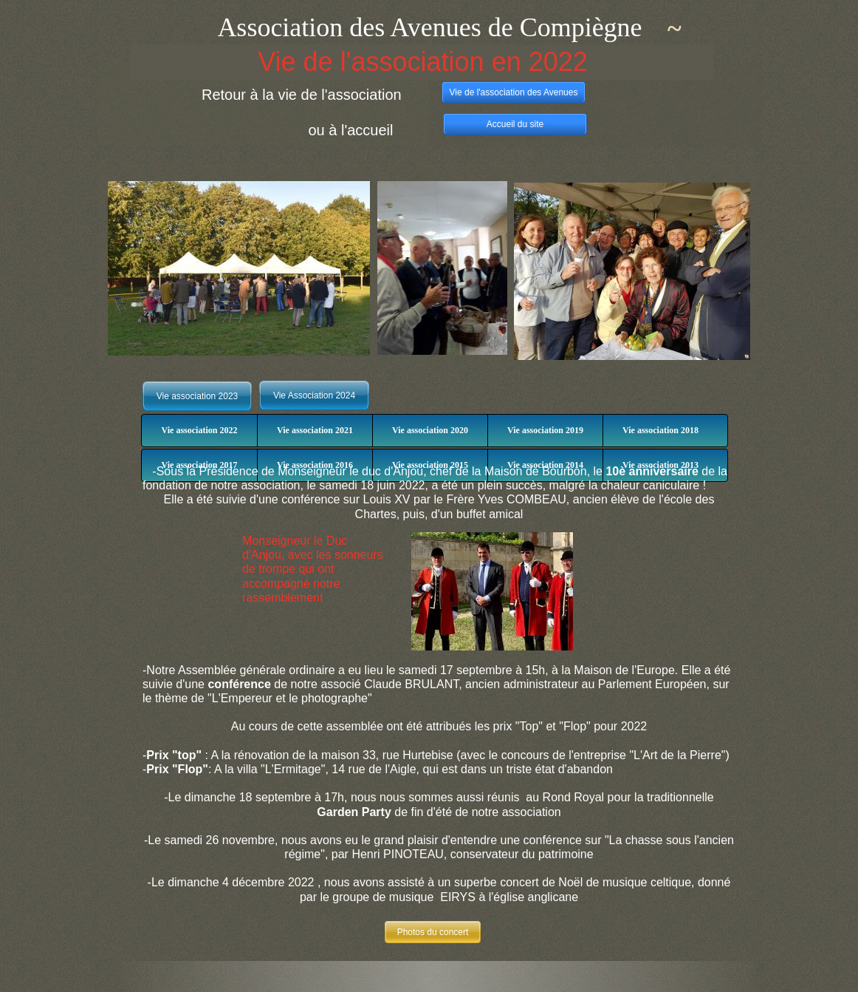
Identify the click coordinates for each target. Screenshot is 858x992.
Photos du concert (433, 932)
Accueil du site (515, 124)
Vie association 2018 (660, 430)
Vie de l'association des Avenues (514, 92)
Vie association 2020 (430, 430)
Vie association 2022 (200, 430)
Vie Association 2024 (314, 395)
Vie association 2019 (545, 430)
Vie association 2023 (197, 396)
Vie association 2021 (315, 430)
